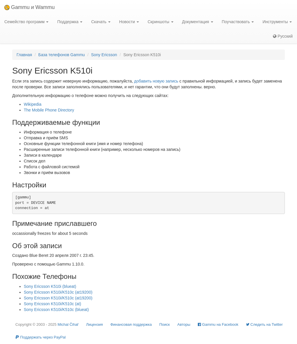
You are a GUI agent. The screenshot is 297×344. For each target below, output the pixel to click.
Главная (24, 54)
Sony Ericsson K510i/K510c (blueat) (56, 309)
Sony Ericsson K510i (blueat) (50, 286)
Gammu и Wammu (29, 7)
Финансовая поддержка (131, 324)
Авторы (183, 324)
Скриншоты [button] (160, 21)
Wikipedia (32, 104)
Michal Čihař (67, 324)
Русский (283, 36)
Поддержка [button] (69, 21)
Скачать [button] (100, 21)
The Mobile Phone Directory (49, 110)
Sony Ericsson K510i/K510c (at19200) (58, 292)
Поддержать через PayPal (40, 337)
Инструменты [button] (277, 21)
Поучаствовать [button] (238, 21)
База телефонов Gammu (61, 54)
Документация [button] (197, 21)
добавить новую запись (156, 81)
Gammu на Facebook (218, 324)
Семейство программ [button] (26, 21)
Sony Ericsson (104, 54)
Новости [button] (129, 21)
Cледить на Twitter (264, 324)
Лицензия (94, 324)
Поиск (164, 324)
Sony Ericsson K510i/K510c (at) (52, 303)
